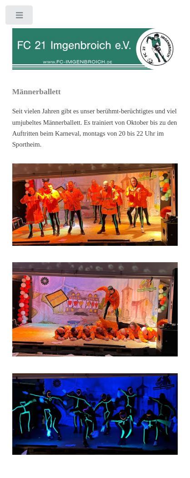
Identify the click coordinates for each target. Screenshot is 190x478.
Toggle (20, 17)
